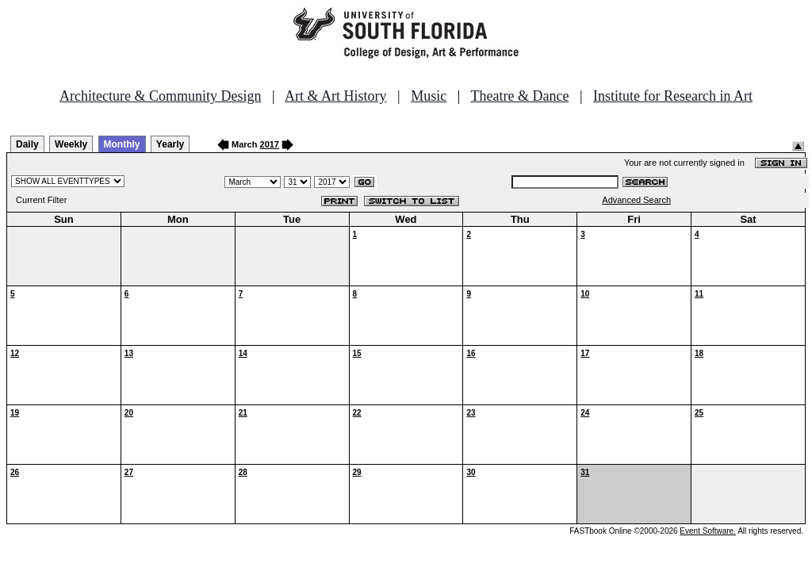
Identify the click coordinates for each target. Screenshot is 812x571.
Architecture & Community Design (160, 96)
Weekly (71, 144)
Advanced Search (636, 200)
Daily (27, 144)
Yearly (170, 144)
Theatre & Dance (519, 96)
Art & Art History (336, 96)
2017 (269, 144)
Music (428, 96)
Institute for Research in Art (673, 96)
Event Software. (708, 531)
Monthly (122, 144)
